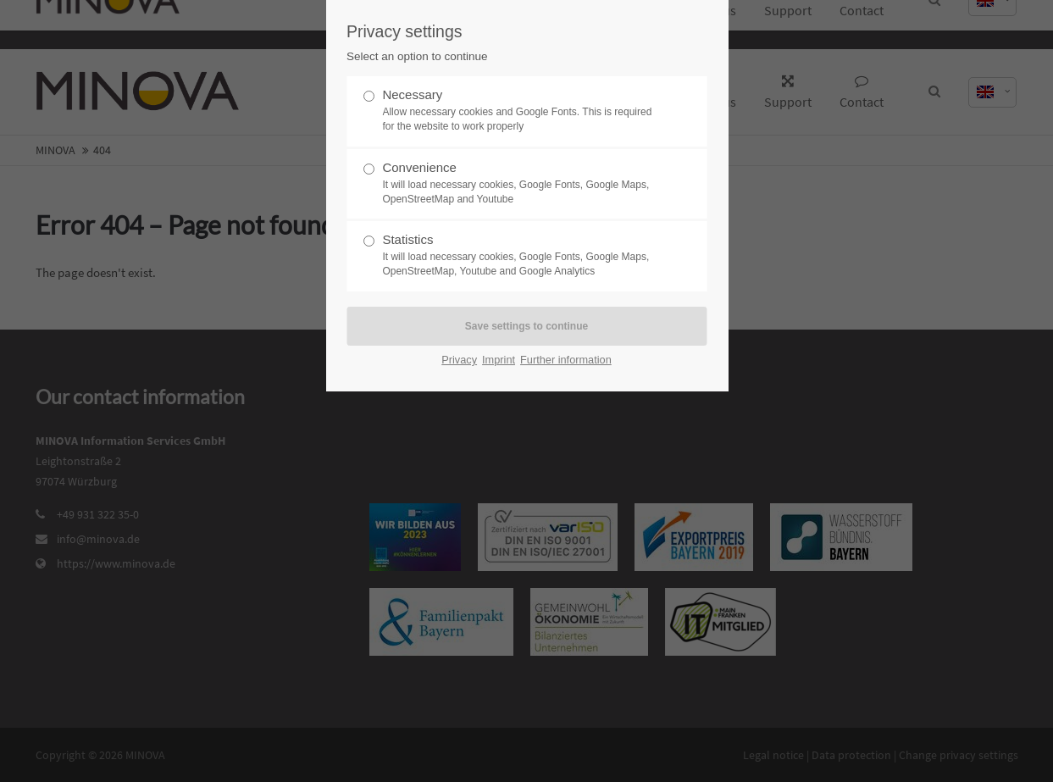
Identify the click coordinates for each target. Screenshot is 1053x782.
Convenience (519, 183)
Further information (566, 359)
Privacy (459, 359)
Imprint (498, 359)
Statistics (519, 255)
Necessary (519, 110)
